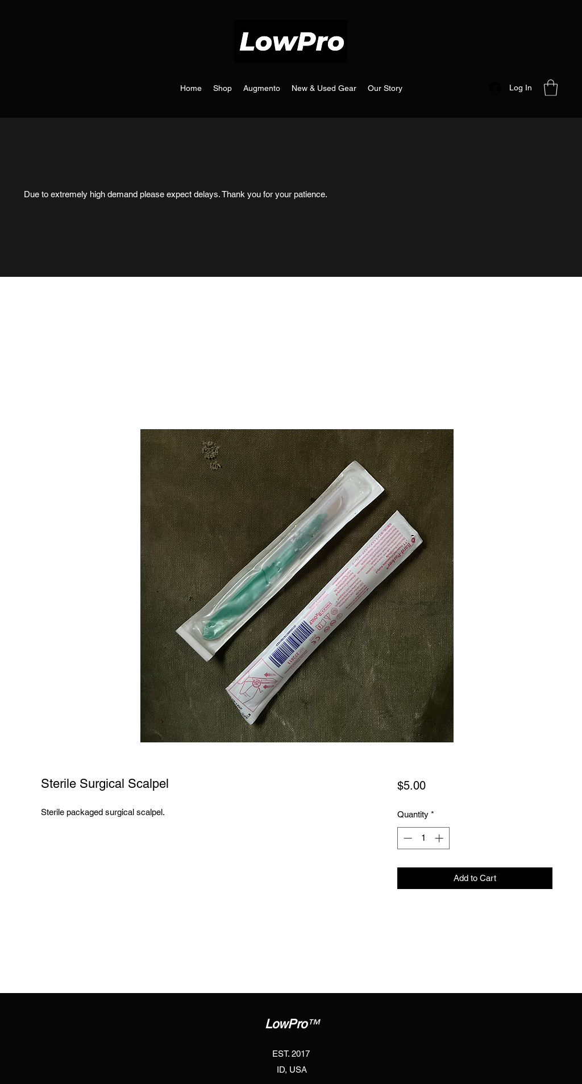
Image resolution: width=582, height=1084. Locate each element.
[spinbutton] (423, 838)
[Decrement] (406, 838)
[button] (551, 88)
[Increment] (440, 838)
